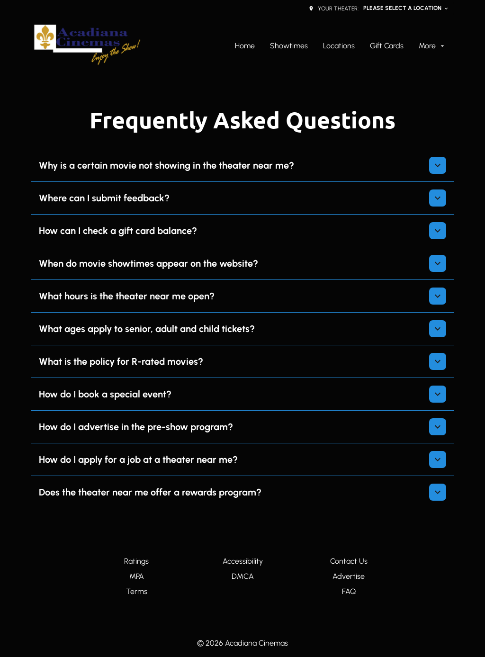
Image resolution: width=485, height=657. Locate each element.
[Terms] (136, 591)
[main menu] (340, 46)
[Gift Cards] (387, 46)
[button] (242, 165)
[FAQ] (349, 591)
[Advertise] (348, 576)
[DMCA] (243, 576)
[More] (432, 46)
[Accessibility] (243, 561)
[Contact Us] (349, 561)
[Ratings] (136, 561)
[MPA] (136, 576)
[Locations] (339, 46)
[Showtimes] (289, 46)
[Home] (245, 46)
